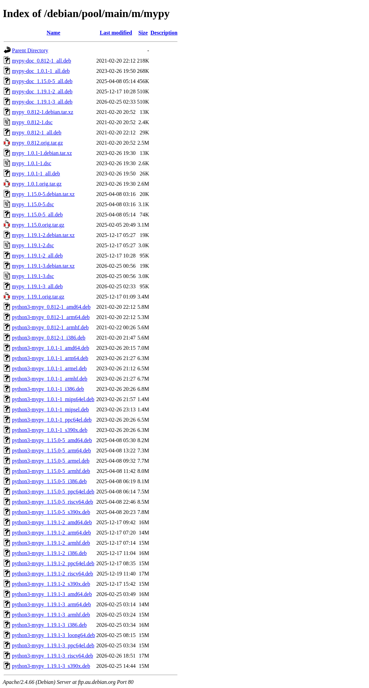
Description (164, 33)
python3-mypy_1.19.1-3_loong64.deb (53, 635)
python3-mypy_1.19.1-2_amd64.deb (52, 522)
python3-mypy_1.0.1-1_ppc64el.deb (51, 420)
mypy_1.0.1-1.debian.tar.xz (42, 153)
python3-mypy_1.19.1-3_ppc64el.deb (53, 645)
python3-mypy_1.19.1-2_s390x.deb (51, 584)
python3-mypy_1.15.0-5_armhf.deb (51, 471)
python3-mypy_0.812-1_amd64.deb (51, 307)
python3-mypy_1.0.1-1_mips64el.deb (53, 399)
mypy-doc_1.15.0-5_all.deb (42, 81)
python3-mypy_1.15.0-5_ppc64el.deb (53, 491)
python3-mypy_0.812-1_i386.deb (48, 338)
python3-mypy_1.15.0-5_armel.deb (50, 461)
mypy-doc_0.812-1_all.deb (41, 61)
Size (143, 33)
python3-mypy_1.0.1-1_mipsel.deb (50, 409)
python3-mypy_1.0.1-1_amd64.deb (50, 348)
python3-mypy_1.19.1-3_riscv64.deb (52, 656)
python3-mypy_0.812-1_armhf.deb (50, 327)
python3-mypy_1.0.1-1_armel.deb (49, 368)
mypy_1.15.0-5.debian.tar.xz (43, 194)
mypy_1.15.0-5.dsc (33, 204)
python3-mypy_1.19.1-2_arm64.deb (51, 532)
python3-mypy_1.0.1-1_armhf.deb (49, 379)
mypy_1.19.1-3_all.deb (37, 286)
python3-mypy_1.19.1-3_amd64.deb (52, 594)
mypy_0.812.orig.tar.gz (37, 143)
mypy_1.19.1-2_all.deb (37, 256)
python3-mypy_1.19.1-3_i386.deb (49, 625)
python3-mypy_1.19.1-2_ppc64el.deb (53, 563)
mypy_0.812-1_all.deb (36, 132)
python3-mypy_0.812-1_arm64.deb (51, 317)
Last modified (116, 33)
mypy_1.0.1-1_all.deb (36, 173)
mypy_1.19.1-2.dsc (33, 245)
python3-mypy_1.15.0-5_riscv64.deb (52, 502)
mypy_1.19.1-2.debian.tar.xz (43, 235)
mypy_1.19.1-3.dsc (33, 276)
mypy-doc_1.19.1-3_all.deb (42, 102)
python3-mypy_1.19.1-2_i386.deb (49, 553)
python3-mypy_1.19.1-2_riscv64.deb (52, 574)
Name (53, 33)
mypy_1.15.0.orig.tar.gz (38, 225)
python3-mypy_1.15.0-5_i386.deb (49, 481)
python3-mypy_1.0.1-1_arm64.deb (50, 358)
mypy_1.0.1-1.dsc (31, 163)
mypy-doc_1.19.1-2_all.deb (42, 91)
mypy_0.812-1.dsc (32, 122)
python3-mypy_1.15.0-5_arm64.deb (51, 450)
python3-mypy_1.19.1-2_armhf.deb (51, 543)
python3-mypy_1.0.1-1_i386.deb (48, 389)
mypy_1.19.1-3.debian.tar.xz (43, 266)
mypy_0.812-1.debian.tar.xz (42, 112)
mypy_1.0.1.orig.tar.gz (36, 184)
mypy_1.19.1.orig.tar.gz (38, 297)
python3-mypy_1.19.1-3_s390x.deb (51, 666)
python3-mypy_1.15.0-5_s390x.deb (51, 512)
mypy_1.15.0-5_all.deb (37, 214)
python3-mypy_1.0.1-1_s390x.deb (49, 430)
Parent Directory (30, 50)
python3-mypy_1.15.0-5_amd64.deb (52, 440)
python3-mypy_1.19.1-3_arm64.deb (51, 604)
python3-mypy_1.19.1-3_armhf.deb (51, 615)
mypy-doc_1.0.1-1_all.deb (41, 71)
